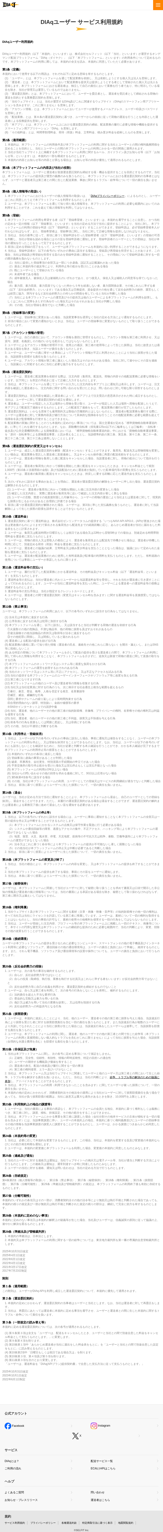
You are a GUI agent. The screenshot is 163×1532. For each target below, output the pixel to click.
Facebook (14, 1426)
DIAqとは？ (12, 1461)
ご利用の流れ (13, 1468)
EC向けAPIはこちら (103, 1468)
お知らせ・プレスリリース (21, 1500)
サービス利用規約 (15, 1522)
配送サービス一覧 (102, 1461)
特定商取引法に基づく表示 (97, 1522)
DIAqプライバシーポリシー (108, 196)
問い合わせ (98, 1492)
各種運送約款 (69, 1522)
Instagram (100, 1426)
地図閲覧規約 (125, 1522)
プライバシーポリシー (43, 1522)
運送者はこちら (100, 1500)
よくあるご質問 (14, 1492)
